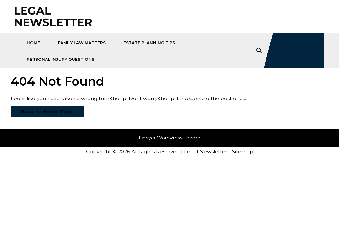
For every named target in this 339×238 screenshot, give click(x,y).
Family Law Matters (82, 42)
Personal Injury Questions (60, 59)
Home (33, 42)
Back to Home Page (42, 110)
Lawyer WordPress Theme (169, 138)
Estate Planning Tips (149, 42)
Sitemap (242, 151)
